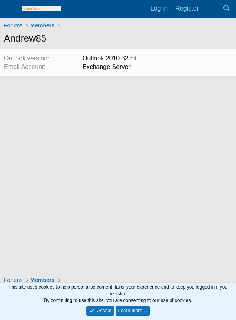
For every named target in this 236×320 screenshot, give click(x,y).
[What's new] (211, 8)
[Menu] (11, 9)
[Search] (226, 8)
